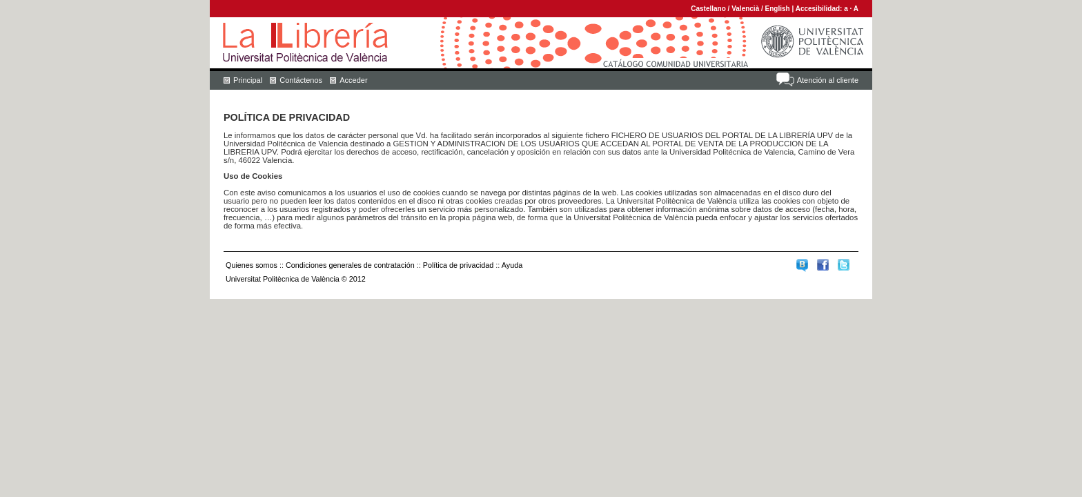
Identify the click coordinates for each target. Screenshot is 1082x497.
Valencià (745, 8)
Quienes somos (251, 265)
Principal (247, 80)
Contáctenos (300, 80)
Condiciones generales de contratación (350, 265)
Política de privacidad (458, 265)
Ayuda (512, 265)
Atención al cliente (827, 80)
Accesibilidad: (820, 8)
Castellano (708, 8)
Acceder (353, 80)
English (777, 8)
